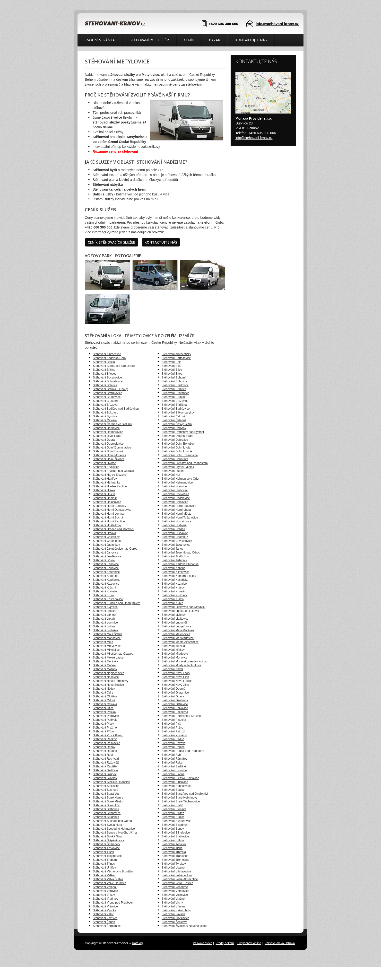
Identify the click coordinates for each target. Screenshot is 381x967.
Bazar (214, 40)
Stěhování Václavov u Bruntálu (113, 871)
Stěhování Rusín (103, 754)
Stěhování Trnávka (174, 852)
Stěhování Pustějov (174, 735)
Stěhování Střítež (173, 813)
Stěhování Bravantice (175, 393)
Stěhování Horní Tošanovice (180, 517)
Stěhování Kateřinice (106, 572)
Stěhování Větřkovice (175, 891)
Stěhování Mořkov (104, 665)
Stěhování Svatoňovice (176, 821)
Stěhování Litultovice (175, 618)
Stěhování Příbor (104, 731)
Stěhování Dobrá (104, 439)
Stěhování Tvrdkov (174, 863)
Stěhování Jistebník (174, 560)
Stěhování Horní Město (176, 513)
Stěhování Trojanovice (107, 856)
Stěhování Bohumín (174, 377)
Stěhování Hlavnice (174, 486)
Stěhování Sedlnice (105, 770)
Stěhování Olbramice (175, 692)
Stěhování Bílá (171, 366)
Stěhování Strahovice (107, 813)
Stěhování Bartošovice (176, 358)
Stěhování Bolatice (105, 385)
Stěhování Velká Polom (177, 875)
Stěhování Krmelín (174, 591)
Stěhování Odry (103, 692)
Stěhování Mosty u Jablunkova (181, 665)
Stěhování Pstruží (173, 731)
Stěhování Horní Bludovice (179, 506)
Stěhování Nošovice (106, 677)
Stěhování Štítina (173, 840)
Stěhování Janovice (105, 552)
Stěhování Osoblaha (175, 700)
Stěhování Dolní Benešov (178, 443)
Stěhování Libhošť (104, 614)
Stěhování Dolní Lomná (108, 451)
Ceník (189, 40)
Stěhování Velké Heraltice (109, 883)
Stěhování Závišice (105, 918)
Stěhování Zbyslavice (175, 918)
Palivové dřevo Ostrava (280, 943)
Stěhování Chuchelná (107, 541)
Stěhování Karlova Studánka (180, 564)
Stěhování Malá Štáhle (107, 634)
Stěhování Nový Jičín (175, 684)
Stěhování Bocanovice (107, 377)
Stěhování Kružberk (174, 595)
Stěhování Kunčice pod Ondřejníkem (116, 603)
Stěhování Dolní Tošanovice (180, 455)
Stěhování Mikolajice (106, 649)
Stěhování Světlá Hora (107, 824)
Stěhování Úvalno (173, 867)
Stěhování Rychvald (106, 758)
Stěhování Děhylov (174, 428)
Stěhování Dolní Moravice (109, 455)
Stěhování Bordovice (175, 385)
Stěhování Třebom (105, 860)
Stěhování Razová (173, 743)
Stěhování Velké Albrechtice (180, 879)
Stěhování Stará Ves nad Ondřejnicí (185, 793)
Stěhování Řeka (172, 762)
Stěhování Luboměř (174, 622)
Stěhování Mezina (173, 646)
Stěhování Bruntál (173, 397)
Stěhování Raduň (173, 739)
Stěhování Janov (172, 548)
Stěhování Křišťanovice (108, 599)
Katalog (137, 943)
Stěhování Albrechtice (107, 354)
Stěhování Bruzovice (175, 401)
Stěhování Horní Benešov (109, 506)
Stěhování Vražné (173, 898)
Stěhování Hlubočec (175, 490)
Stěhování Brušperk (105, 401)
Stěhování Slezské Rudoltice (111, 782)
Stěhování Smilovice (106, 786)
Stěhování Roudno (105, 751)
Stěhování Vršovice (105, 906)
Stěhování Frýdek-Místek (178, 467)
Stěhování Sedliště (174, 766)
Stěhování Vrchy (172, 902)
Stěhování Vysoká (104, 910)
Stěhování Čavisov (105, 420)
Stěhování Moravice (174, 657)
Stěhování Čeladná (174, 420)
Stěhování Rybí (172, 754)
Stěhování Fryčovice (106, 467)
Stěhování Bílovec (104, 373)
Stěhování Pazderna (175, 712)
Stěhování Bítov (172, 373)
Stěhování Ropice (173, 747)
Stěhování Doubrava (175, 459)
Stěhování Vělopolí (105, 887)
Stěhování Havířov (105, 478)
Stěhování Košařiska (175, 579)
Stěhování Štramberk (106, 844)
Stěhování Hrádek (173, 529)
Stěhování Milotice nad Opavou (113, 653)
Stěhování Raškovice (106, 743)
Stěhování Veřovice (105, 891)
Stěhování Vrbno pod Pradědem (113, 902)
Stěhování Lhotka (104, 611)
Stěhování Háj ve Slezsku (109, 474)
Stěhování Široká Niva (107, 836)
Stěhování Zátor (103, 914)
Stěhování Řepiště (105, 766)
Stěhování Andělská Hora (109, 358)
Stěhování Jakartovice (176, 544)
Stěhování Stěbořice (106, 809)
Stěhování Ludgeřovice (176, 626)
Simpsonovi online (249, 943)
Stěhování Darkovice (106, 428)
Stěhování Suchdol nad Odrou (112, 821)
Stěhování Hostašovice (176, 521)
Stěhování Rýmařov (174, 758)
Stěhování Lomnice (105, 622)
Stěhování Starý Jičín (106, 805)
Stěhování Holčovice (175, 502)
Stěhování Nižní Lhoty (176, 673)
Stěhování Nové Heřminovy (110, 681)
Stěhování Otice (103, 708)
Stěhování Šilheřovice (176, 832)
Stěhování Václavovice (176, 871)
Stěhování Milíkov (173, 649)
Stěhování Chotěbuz (175, 537)
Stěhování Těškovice (106, 848)
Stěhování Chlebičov (106, 537)
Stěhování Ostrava (105, 704)
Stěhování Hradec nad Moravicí (113, 529)
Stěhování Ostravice (175, 704)
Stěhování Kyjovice (105, 607)
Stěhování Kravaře (105, 591)
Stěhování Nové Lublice (177, 681)
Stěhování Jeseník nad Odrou (181, 552)
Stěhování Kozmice (174, 583)
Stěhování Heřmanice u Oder (180, 478)
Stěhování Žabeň (104, 922)
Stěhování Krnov (103, 595)
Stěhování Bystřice (105, 416)
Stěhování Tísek (103, 852)
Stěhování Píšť (171, 723)
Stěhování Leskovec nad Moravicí (183, 607)
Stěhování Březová (105, 404)
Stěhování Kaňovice (106, 564)
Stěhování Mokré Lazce (108, 657)
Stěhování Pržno (172, 727)
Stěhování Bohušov (174, 381)
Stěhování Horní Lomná (108, 513)
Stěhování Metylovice (107, 646)
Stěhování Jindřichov (175, 556)
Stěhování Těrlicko (174, 844)
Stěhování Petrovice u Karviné (181, 716)
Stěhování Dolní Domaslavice (112, 447)
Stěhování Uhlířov (104, 867)
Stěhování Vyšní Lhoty (176, 910)
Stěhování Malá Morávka (178, 630)
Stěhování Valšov (104, 875)
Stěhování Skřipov (104, 774)
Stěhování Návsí (172, 669)
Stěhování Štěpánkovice (108, 840)
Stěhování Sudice (173, 817)
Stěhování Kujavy (173, 599)
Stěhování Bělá (171, 362)
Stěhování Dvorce (104, 463)
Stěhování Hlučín (104, 494)
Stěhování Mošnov (105, 669)
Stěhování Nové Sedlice (108, 684)
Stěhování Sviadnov (175, 824)
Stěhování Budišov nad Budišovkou (116, 408)
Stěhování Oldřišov (105, 696)
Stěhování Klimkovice (176, 572)
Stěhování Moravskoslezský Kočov (184, 661)
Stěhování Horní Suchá (108, 517)
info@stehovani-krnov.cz (277, 24)
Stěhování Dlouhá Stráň (177, 436)
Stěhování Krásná (104, 587)
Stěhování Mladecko (175, 653)
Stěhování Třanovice (175, 856)
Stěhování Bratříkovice (107, 393)
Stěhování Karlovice (106, 568)
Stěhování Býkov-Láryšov (178, 412)
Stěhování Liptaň (104, 618)
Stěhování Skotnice (174, 770)
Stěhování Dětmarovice (108, 432)
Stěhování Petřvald (105, 719)
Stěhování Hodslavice (176, 498)
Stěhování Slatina (173, 774)
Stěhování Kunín (172, 603)
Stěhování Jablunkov (106, 544)
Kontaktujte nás (251, 40)
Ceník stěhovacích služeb (111, 242)
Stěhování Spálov (173, 789)
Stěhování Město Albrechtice (180, 642)
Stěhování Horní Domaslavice (112, 509)
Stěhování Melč (103, 642)
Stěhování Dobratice (175, 439)
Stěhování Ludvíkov (105, 630)
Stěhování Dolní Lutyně (177, 451)
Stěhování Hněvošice (175, 494)
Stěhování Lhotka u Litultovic (180, 611)
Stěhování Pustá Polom (108, 735)
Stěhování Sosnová (105, 789)
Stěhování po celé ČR (149, 40)
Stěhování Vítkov (104, 895)
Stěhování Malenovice (176, 634)
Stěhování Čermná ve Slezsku (112, 424)
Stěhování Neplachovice (108, 673)
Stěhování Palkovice (175, 708)
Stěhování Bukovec (105, 412)
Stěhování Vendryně (175, 887)
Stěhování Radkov (105, 739)
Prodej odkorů (225, 943)
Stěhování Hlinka (104, 490)
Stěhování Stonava (174, 809)
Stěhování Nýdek (104, 688)
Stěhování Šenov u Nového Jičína (115, 832)
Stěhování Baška (104, 362)
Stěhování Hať (171, 474)
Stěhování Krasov (173, 587)
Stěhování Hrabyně (174, 525)
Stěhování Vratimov (105, 898)
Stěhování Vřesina (173, 906)
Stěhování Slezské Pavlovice (180, 778)
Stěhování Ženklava (174, 922)
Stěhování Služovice (175, 782)
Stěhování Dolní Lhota (176, 447)
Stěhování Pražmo (105, 727)
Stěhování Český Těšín (177, 424)
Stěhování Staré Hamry (108, 797)
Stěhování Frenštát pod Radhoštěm (185, 463)
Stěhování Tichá (172, 848)
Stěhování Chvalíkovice (177, 541)
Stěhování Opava (173, 696)
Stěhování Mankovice (107, 638)
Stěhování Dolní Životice (108, 459)
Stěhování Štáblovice (175, 836)
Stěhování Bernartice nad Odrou (114, 366)
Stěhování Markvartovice (178, 638)
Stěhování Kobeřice (105, 576)
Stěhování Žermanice (107, 926)
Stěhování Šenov (173, 828)
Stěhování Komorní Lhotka (179, 576)
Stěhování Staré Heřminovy (179, 797)
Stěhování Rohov (104, 747)
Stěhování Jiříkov (104, 560)
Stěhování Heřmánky (106, 482)
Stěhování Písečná (174, 719)
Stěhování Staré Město (107, 801)
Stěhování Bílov (172, 369)
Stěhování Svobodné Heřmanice (114, 828)
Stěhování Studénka (106, 817)
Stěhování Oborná (173, 688)
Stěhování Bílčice (104, 369)
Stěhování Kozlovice (106, 583)
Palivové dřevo (202, 943)
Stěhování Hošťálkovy (107, 525)
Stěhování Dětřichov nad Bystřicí (183, 432)
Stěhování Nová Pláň (175, 677)
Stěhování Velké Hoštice (177, 883)
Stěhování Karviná (173, 568)
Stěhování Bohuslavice (107, 381)
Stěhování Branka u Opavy (110, 389)
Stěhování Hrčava (104, 533)
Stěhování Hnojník (105, 498)
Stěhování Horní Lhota (176, 509)
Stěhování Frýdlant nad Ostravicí (114, 471)
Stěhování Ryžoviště (106, 762)
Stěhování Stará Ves (106, 793)
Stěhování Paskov (104, 712)
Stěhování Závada (173, 914)
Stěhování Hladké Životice (110, 486)
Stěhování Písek (103, 723)
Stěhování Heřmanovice (177, 482)
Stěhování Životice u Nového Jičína (184, 926)
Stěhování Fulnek (173, 471)
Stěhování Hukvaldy (175, 533)
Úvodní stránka (100, 40)
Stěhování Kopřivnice (106, 579)
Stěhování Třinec (104, 863)
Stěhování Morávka (105, 661)
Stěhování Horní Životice (109, 521)
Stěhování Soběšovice (176, 786)
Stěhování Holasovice (107, 502)
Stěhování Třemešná (175, 860)
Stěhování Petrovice (106, 716)
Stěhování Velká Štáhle (108, 879)
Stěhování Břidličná (174, 404)
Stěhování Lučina (104, 626)
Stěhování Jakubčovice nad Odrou (115, 548)
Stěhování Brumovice (107, 397)
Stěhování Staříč (172, 805)
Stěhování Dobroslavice (108, 443)
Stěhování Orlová (104, 700)
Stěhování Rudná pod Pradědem (183, 751)
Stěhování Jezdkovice (107, 556)
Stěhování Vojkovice (175, 895)
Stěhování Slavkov (105, 778)
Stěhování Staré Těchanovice (181, 801)
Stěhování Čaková (173, 416)
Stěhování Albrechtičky (176, 354)
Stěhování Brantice (174, 389)
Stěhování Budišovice (176, 408)
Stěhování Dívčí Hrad (107, 436)
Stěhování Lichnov (174, 614)
